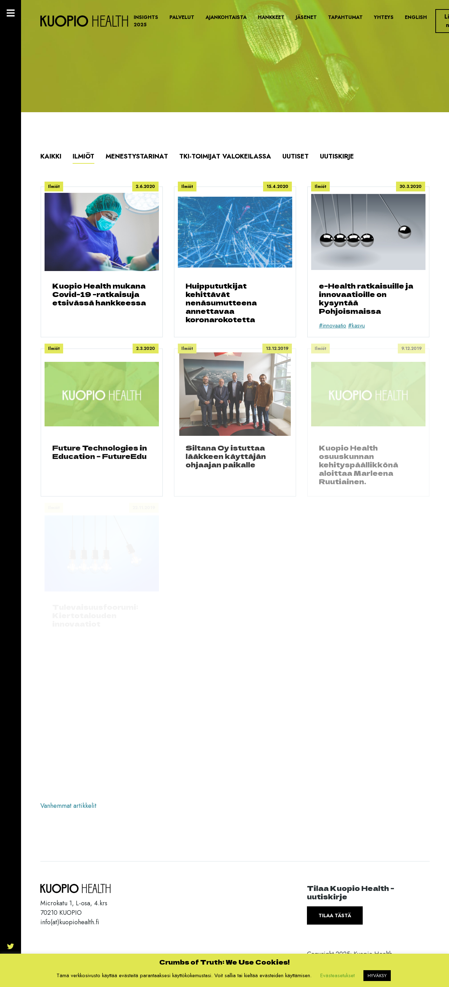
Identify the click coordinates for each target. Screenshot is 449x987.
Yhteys (384, 17)
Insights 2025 (146, 21)
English (416, 17)
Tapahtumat (345, 17)
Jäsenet (306, 17)
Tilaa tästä (335, 915)
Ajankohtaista (226, 17)
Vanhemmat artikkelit (68, 805)
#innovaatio (332, 326)
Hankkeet (271, 17)
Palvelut (181, 17)
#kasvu (356, 326)
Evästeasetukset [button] (337, 975)
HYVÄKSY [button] (377, 975)
